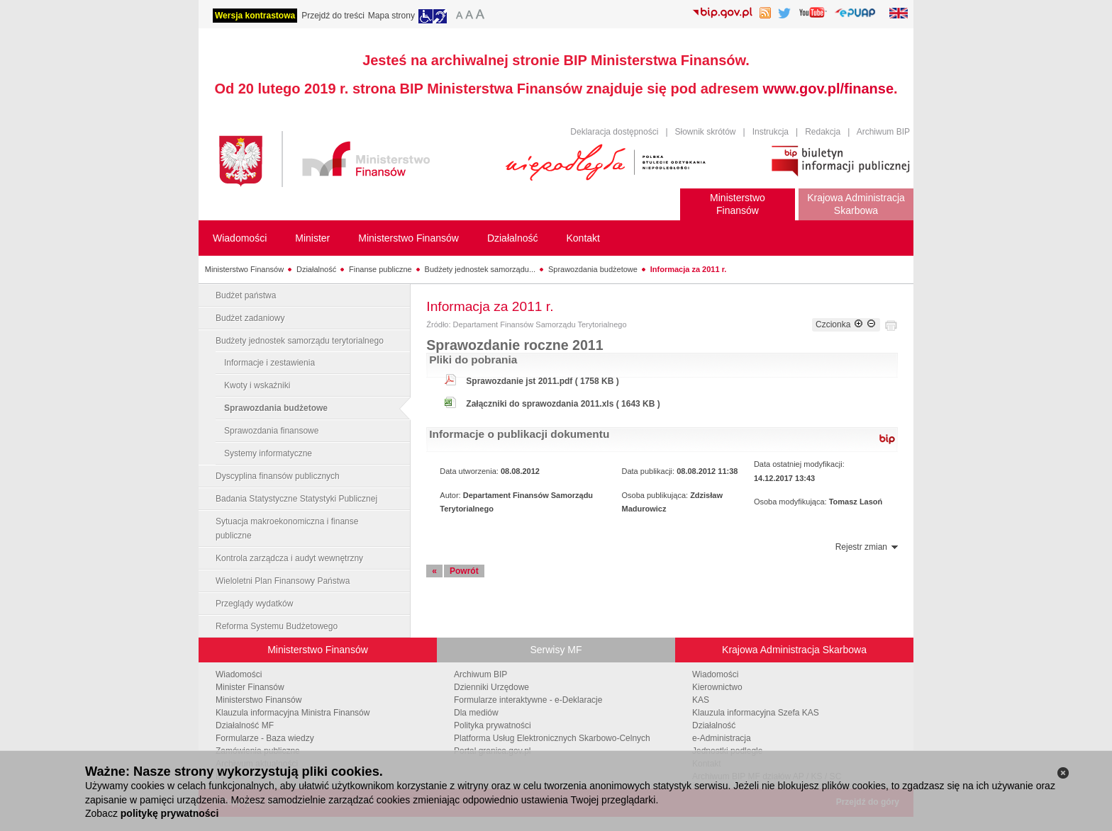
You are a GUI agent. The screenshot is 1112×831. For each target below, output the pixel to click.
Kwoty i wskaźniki (257, 385)
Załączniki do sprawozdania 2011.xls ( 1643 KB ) (563, 404)
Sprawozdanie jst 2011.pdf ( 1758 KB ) (542, 381)
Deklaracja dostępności (614, 132)
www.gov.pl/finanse (828, 88)
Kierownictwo (717, 687)
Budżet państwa (246, 295)
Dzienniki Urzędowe (491, 687)
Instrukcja (770, 132)
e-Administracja (721, 738)
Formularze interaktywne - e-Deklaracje (528, 700)
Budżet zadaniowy (250, 318)
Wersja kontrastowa (255, 16)
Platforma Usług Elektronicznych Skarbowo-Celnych (552, 738)
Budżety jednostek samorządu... (480, 269)
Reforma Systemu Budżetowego (277, 626)
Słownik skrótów (705, 132)
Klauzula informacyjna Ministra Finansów (292, 713)
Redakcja (822, 132)
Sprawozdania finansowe (271, 431)
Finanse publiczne (380, 269)
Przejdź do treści (333, 16)
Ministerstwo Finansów (244, 269)
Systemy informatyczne (268, 453)
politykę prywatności (169, 813)
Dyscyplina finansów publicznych (278, 476)
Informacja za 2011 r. (688, 269)
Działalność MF (245, 725)
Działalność (316, 269)
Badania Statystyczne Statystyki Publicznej (296, 499)
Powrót (464, 571)
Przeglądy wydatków (254, 604)
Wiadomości (239, 674)
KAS (700, 700)
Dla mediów (476, 713)
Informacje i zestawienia (269, 363)
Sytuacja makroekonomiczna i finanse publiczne (287, 528)
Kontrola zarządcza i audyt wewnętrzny (289, 558)
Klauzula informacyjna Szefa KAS (755, 713)
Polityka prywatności (492, 725)
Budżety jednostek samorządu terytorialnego (300, 341)
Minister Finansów (250, 687)
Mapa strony (391, 16)
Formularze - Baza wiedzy (265, 738)
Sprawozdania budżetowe (593, 269)
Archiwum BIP (883, 132)
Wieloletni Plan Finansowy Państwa (283, 581)
